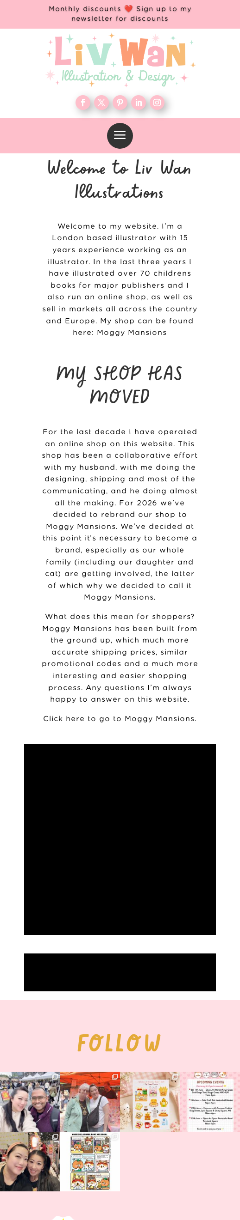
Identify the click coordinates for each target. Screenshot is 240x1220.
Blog (177, 1096)
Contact (177, 1125)
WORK (177, 1066)
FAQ (177, 1111)
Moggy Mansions (132, 332)
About (177, 1081)
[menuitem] (120, 136)
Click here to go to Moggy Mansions (119, 719)
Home (176, 1051)
